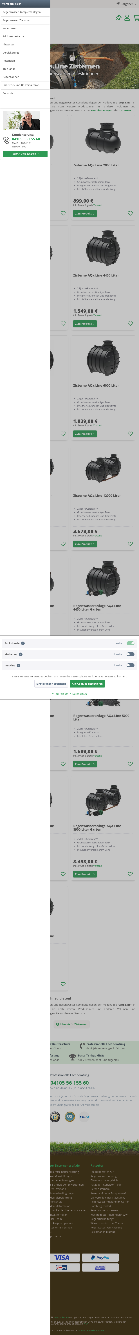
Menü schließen (11, 3)
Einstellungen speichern (51, 683)
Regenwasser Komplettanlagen (22, 12)
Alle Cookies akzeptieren (87, 683)
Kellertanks (10, 28)
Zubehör (8, 93)
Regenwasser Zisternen (17, 20)
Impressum (59, 693)
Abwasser (8, 44)
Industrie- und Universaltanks (21, 85)
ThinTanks (9, 68)
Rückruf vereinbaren (25, 154)
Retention (9, 60)
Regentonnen (11, 77)
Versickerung (11, 52)
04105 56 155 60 (26, 139)
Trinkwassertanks (13, 36)
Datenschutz (78, 693)
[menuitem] (25, 12)
